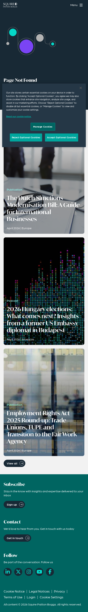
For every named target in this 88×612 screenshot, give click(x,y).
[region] (44, 115)
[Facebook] (50, 572)
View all (12, 463)
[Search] (65, 5)
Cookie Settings (51, 597)
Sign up (12, 504)
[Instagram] (29, 572)
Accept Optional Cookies (61, 137)
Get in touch (15, 538)
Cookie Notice (14, 591)
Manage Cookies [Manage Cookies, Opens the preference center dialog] (42, 126)
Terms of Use (13, 597)
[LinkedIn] (8, 572)
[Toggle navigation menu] (77, 5)
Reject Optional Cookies (26, 137)
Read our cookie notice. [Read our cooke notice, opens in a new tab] (18, 116)
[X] (18, 572)
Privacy (59, 591)
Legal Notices (39, 591)
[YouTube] (39, 572)
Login (31, 597)
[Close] (81, 88)
